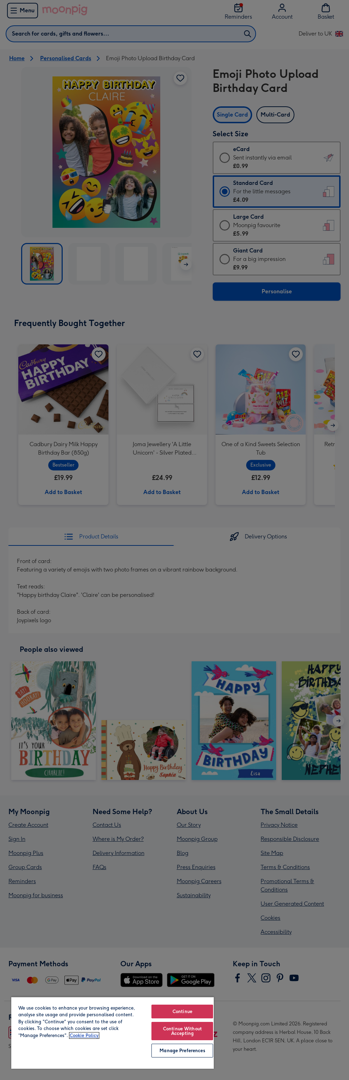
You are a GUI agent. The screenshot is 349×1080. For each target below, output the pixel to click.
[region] (112, 1033)
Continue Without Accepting (182, 1031)
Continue (182, 1011)
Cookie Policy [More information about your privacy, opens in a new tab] (84, 1035)
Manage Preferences (182, 1050)
